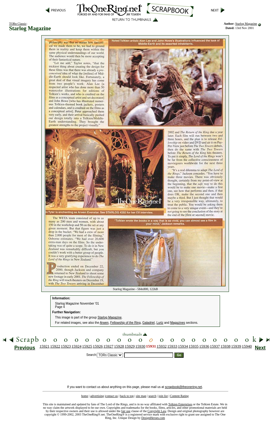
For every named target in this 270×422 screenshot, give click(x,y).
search (152, 396)
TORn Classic (17, 23)
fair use (126, 411)
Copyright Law (156, 411)
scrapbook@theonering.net (183, 387)
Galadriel (148, 322)
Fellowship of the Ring (125, 322)
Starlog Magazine (246, 23)
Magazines (177, 322)
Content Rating (179, 396)
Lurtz (159, 322)
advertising (97, 396)
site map (141, 396)
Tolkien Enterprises (180, 404)
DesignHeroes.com (153, 418)
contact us (112, 396)
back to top (127, 396)
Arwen (104, 322)
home (84, 396)
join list (163, 396)
